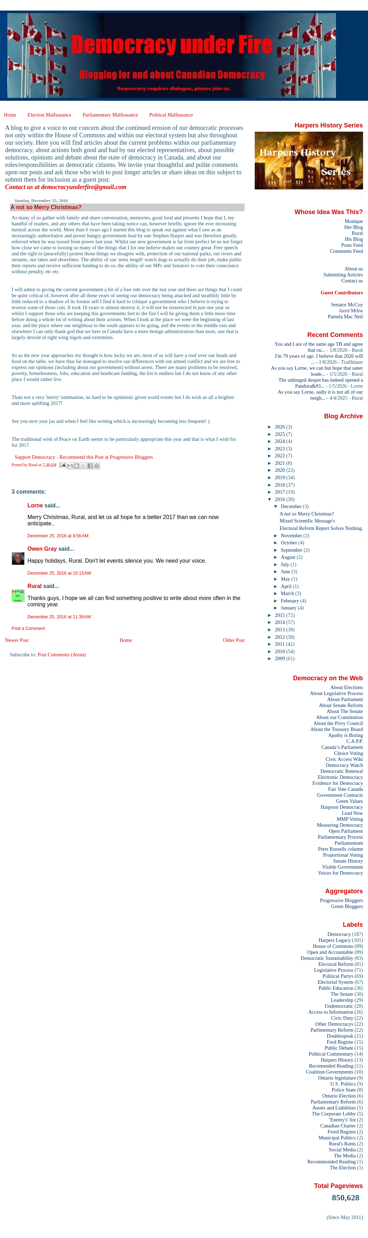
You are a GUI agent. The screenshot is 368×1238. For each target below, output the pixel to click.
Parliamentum (349, 843)
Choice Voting (348, 753)
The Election (343, 1167)
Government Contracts (340, 795)
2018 (280, 485)
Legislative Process (333, 970)
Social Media (342, 1149)
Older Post (234, 640)
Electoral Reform (335, 964)
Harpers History (337, 1060)
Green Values (349, 801)
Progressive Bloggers (341, 900)
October (289, 542)
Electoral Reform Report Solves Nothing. (321, 528)
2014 (280, 622)
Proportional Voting (343, 855)
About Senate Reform (341, 705)
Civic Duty (342, 1018)
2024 (280, 441)
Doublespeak (340, 1036)
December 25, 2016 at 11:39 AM (59, 616)
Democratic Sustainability (327, 958)
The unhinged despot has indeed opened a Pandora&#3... (321, 383)
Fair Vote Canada (345, 789)
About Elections (346, 687)
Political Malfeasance (171, 115)
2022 (280, 455)
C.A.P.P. (355, 741)
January (289, 608)
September (292, 550)
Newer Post (16, 640)
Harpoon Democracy (342, 807)
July (285, 564)
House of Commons (333, 946)
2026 (280, 427)
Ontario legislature (337, 1078)
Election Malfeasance (49, 115)
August (289, 557)
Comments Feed (346, 251)
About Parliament (345, 699)
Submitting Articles (343, 274)
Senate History (348, 861)
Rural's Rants (342, 1143)
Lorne (35, 505)
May (286, 579)
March (288, 593)
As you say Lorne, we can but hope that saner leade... (317, 371)
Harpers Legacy (335, 940)
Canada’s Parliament (342, 747)
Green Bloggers (347, 906)
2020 (280, 470)
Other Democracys (334, 1024)
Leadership (342, 1000)
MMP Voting (350, 819)
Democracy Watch (344, 765)
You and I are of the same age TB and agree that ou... (319, 347)
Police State (344, 1090)
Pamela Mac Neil (345, 316)
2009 (280, 658)
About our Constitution (339, 717)
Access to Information (330, 1012)
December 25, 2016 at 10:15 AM (59, 573)
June (286, 571)
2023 (280, 448)
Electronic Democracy (340, 777)
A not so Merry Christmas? (307, 514)
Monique (354, 221)
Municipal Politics (337, 1137)
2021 (280, 463)
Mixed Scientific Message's (307, 521)
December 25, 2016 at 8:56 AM (57, 535)
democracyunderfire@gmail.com (83, 186)
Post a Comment (28, 628)
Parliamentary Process (340, 837)
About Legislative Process (336, 693)
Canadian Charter (338, 1125)
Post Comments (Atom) (62, 654)
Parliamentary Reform (333, 1102)
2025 (280, 434)
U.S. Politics (343, 1084)
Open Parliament (346, 831)
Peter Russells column (340, 849)
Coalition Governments (329, 1072)
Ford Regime (340, 1042)
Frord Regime (342, 1131)
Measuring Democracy (340, 825)
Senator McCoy (347, 304)
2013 (280, 629)
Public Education (336, 988)
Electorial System (335, 982)
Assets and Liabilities (334, 1108)
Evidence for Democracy (337, 783)
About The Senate (344, 711)
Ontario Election (339, 1096)
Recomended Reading (331, 1066)
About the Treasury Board (336, 729)
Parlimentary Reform (331, 1030)
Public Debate (339, 1048)
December (292, 506)
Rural (34, 586)
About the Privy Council (338, 723)
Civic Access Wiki (344, 759)
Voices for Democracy (340, 873)
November (292, 535)
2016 (280, 499)
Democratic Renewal (342, 771)
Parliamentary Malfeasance (110, 115)
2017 (280, 492)
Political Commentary (331, 1054)
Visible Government (342, 867)
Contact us (352, 280)
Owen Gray (42, 549)
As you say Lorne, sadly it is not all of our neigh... (320, 395)
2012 (280, 637)
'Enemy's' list (342, 1120)
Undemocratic (339, 1006)
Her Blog (353, 227)
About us (353, 268)
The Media (345, 1155)
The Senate (342, 994)
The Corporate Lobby (334, 1114)
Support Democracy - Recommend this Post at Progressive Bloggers (84, 457)
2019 (280, 477)
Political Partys (338, 976)
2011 (280, 644)
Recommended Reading (331, 1161)
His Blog (354, 239)
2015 (280, 615)
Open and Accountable (330, 952)
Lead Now (352, 813)
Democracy (339, 934)
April (287, 586)
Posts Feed (352, 245)
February (290, 601)
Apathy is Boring (345, 735)
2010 (280, 651)
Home (10, 115)
